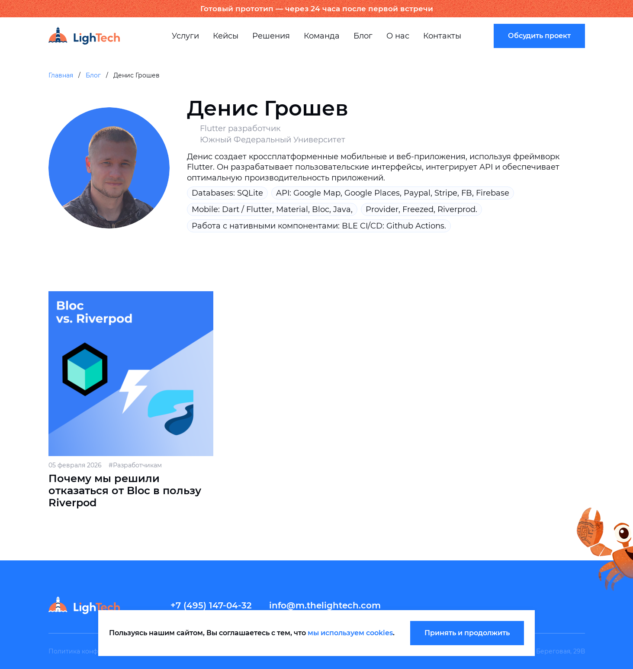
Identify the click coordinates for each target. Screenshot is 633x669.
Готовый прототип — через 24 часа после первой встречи (316, 8)
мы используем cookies (350, 633)
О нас (397, 36)
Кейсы (225, 36)
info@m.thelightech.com (325, 605)
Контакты (442, 36)
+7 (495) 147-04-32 (211, 605)
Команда (322, 36)
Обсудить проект (539, 36)
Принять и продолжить (467, 633)
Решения (271, 36)
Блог (363, 36)
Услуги (185, 36)
